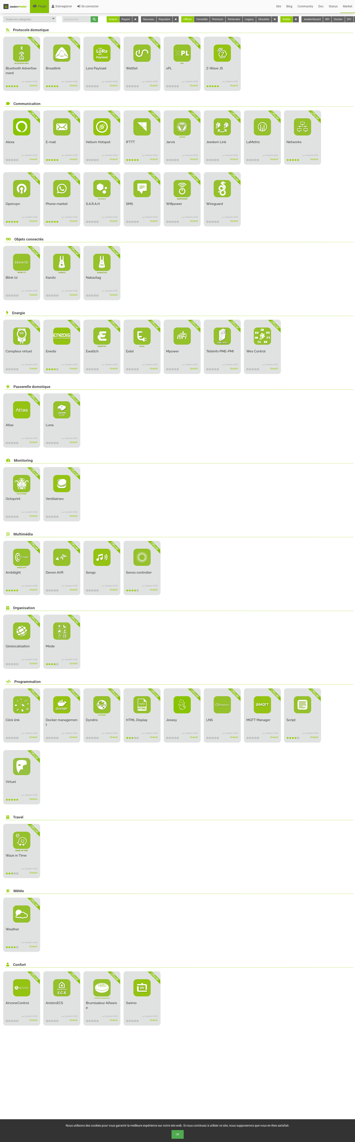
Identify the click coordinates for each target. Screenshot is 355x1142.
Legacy (249, 19)
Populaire (164, 19)
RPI (327, 19)
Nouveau (148, 19)
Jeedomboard (312, 19)
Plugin (39, 6)
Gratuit (113, 19)
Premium (217, 19)
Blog (289, 6)
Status (333, 6)
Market (347, 6)
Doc (321, 6)
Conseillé (202, 19)
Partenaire (234, 19)
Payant (126, 19)
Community (305, 6)
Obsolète (263, 19)
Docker (338, 19)
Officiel (187, 19)
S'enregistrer (62, 6)
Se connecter (88, 6)
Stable (286, 19)
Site (278, 6)
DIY (349, 19)
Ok (177, 1134)
